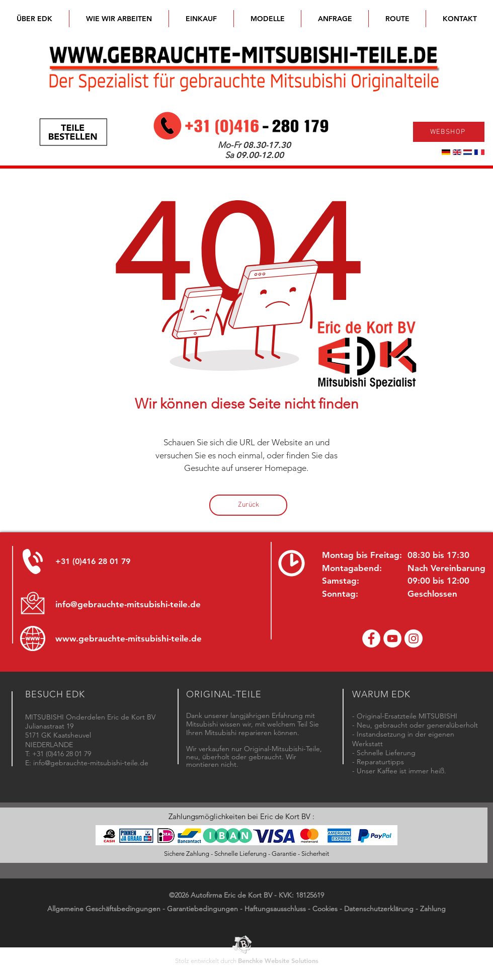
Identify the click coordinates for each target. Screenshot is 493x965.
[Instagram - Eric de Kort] (413, 638)
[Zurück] (248, 505)
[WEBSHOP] (448, 132)
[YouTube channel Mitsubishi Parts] (392, 638)
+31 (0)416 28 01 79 (92, 561)
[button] (267, 18)
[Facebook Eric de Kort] (371, 638)
